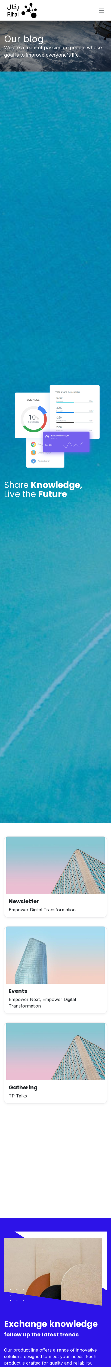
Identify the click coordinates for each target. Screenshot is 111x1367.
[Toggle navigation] (101, 10)
